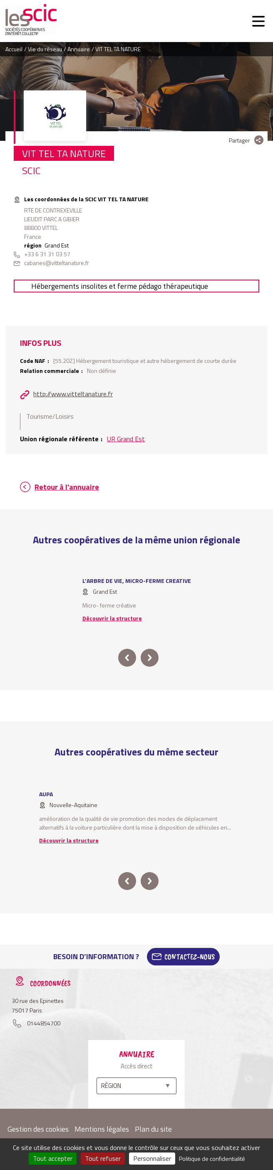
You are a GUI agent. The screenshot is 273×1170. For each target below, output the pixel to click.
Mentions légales (101, 1129)
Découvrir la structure (112, 618)
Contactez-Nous (189, 956)
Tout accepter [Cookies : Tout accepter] (52, 1158)
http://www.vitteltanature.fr (73, 394)
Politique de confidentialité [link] (212, 1158)
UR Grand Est (126, 439)
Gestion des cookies (38, 1129)
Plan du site (153, 1129)
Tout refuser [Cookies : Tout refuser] (103, 1158)
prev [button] (127, 657)
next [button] (149, 657)
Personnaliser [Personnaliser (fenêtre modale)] (152, 1158)
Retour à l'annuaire (67, 486)
